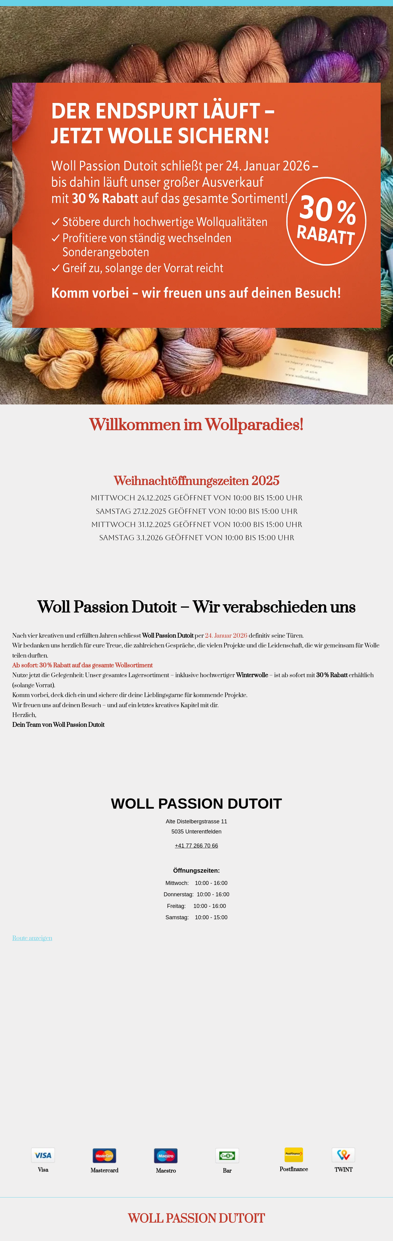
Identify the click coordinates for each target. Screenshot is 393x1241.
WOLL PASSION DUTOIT (196, 1219)
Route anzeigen (32, 938)
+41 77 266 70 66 (196, 846)
